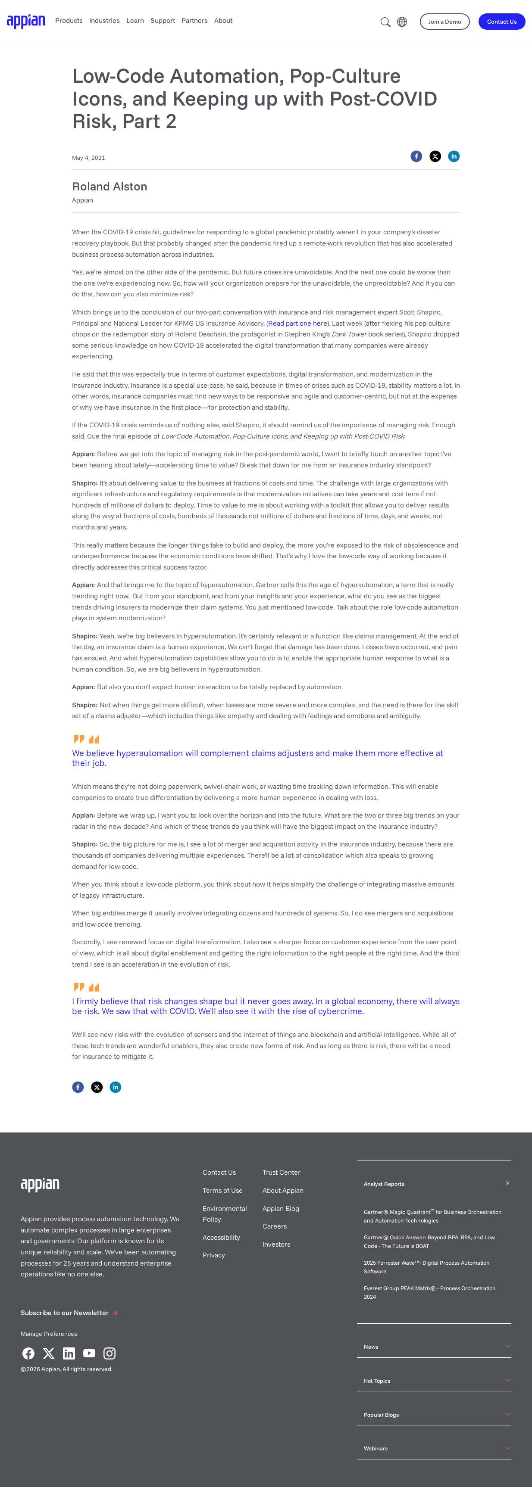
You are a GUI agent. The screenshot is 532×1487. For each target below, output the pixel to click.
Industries (104, 20)
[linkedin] (454, 156)
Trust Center (281, 1172)
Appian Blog (281, 1208)
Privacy (214, 1255)
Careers (275, 1226)
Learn (135, 20)
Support (162, 20)
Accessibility (221, 1237)
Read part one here (297, 323)
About (223, 20)
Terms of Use (223, 1190)
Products (69, 20)
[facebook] (416, 156)
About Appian (283, 1190)
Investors (276, 1244)
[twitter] (435, 156)
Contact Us (219, 1172)
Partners (195, 20)
